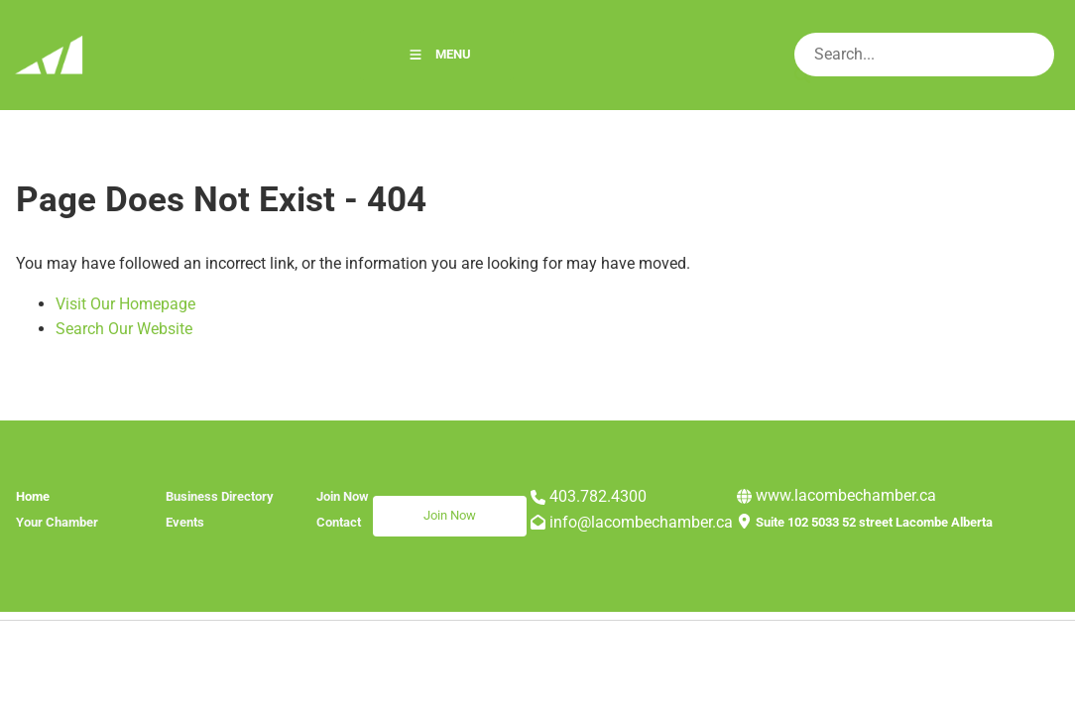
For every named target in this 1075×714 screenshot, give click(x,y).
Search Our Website (124, 328)
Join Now (399, 507)
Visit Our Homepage (125, 304)
